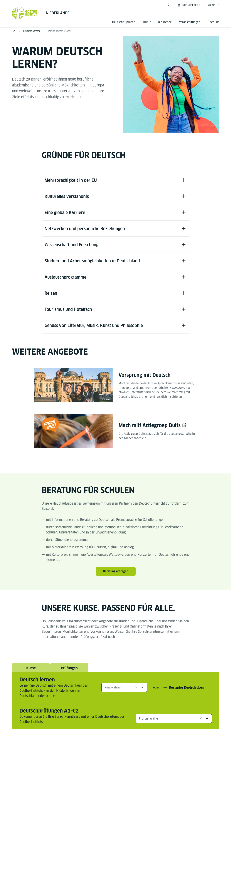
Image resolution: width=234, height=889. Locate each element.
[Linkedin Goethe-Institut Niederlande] (121, 766)
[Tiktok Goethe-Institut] (145, 766)
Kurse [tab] (31, 671)
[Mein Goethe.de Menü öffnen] (189, 5)
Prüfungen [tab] (69, 671)
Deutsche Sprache (123, 22)
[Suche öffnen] (168, 5)
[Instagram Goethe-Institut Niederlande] (109, 766)
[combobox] (124, 691)
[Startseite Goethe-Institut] (24, 13)
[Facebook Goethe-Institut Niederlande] (86, 766)
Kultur (146, 22)
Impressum (101, 867)
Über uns (213, 22)
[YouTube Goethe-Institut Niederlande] (98, 766)
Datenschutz (124, 867)
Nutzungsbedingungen (153, 867)
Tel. (25, 823)
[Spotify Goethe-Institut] (133, 766)
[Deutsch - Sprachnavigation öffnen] (213, 5)
